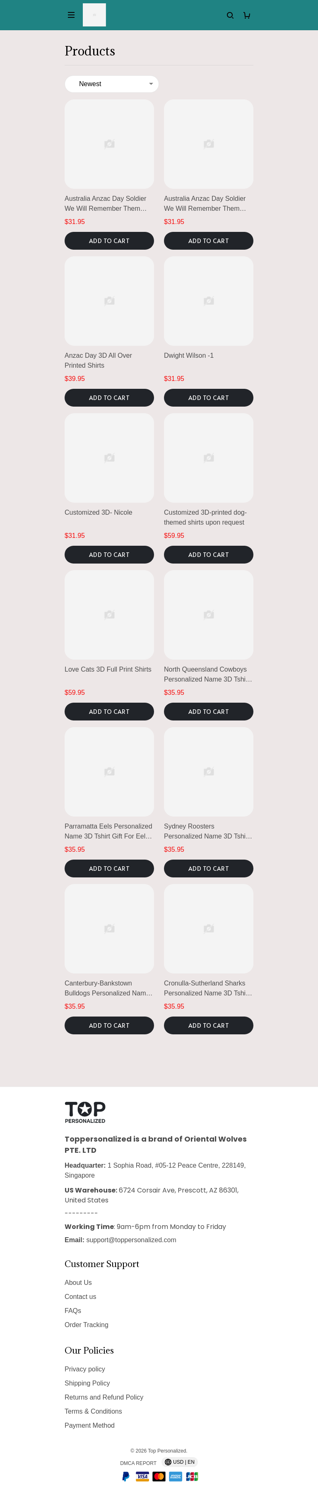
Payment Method (90, 1425)
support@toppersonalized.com (131, 1239)
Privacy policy (85, 1369)
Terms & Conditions (93, 1411)
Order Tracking (86, 1324)
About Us (78, 1282)
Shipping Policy (87, 1383)
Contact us (80, 1296)
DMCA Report (138, 1463)
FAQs (73, 1310)
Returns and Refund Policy (104, 1397)
